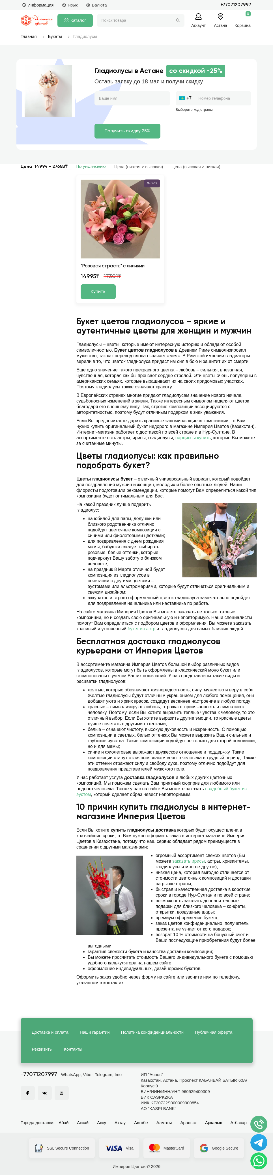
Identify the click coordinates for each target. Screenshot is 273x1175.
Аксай (83, 1122)
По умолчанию (91, 167)
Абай (63, 1122)
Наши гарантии (95, 1032)
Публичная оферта (213, 1032)
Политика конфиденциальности (152, 1032)
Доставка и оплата (50, 1032)
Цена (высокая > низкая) (195, 166)
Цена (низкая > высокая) (138, 166)
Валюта (96, 5)
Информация (38, 5)
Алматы (164, 1122)
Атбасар (238, 1122)
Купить (98, 291)
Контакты (73, 1049)
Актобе (141, 1122)
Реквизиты (42, 1049)
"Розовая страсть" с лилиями (113, 266)
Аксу (101, 1122)
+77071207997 (235, 5)
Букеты (55, 36)
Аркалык (213, 1122)
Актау (120, 1122)
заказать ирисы (188, 861)
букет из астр (141, 628)
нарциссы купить (193, 437)
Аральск (188, 1122)
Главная (29, 36)
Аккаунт (198, 25)
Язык (70, 5)
